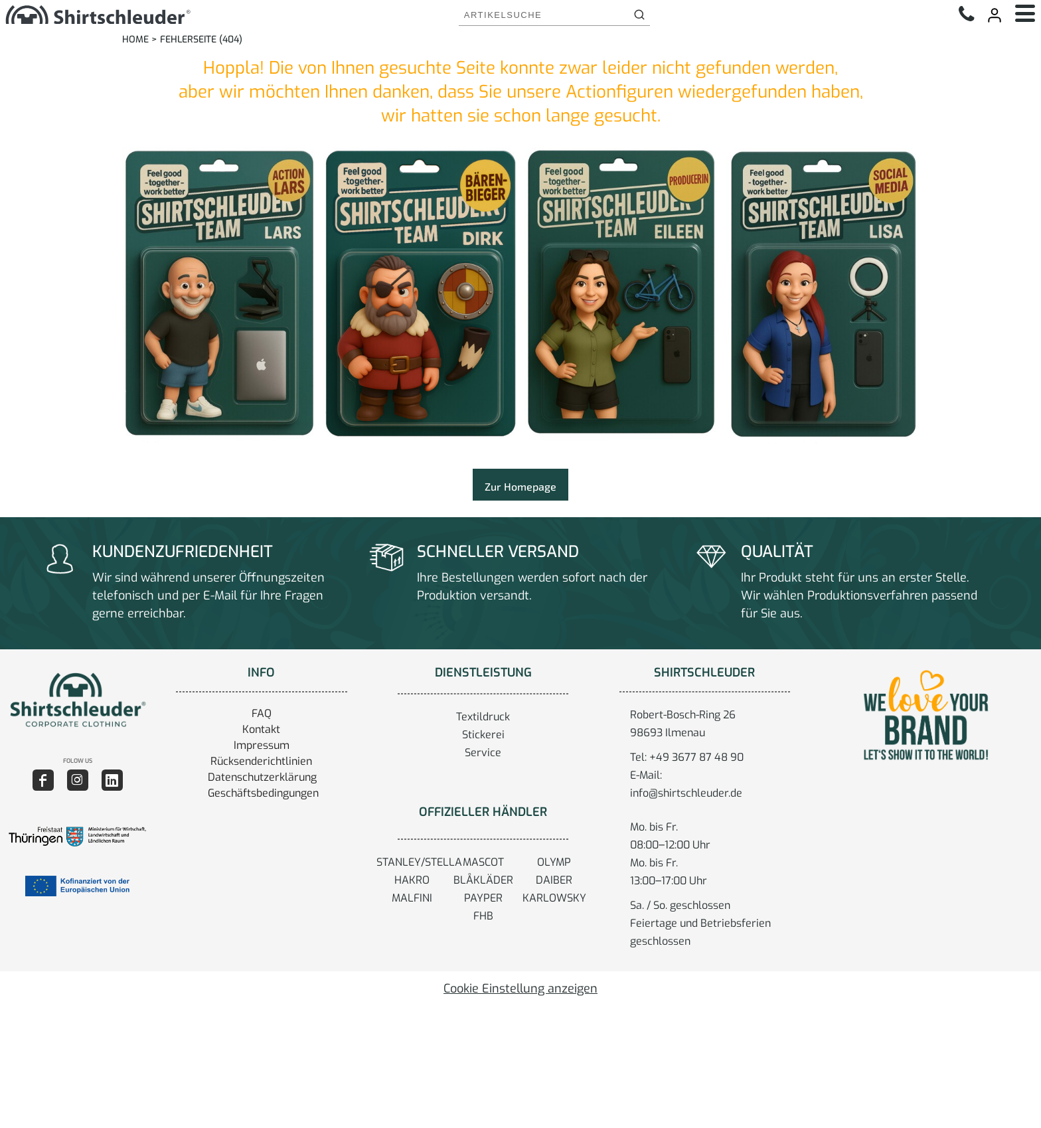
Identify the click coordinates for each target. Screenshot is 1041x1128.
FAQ (262, 713)
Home (135, 39)
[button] (77, 699)
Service (483, 753)
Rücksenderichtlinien (261, 761)
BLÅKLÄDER (483, 880)
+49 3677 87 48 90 (696, 757)
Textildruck (483, 717)
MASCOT (483, 862)
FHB (483, 916)
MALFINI (412, 898)
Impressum (261, 745)
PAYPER (483, 898)
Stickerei (483, 735)
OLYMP (554, 862)
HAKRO (412, 880)
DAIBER (554, 880)
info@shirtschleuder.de (686, 793)
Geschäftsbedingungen (263, 793)
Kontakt (261, 729)
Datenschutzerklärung (262, 777)
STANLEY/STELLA (419, 862)
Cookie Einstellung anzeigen (520, 989)
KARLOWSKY (554, 898)
